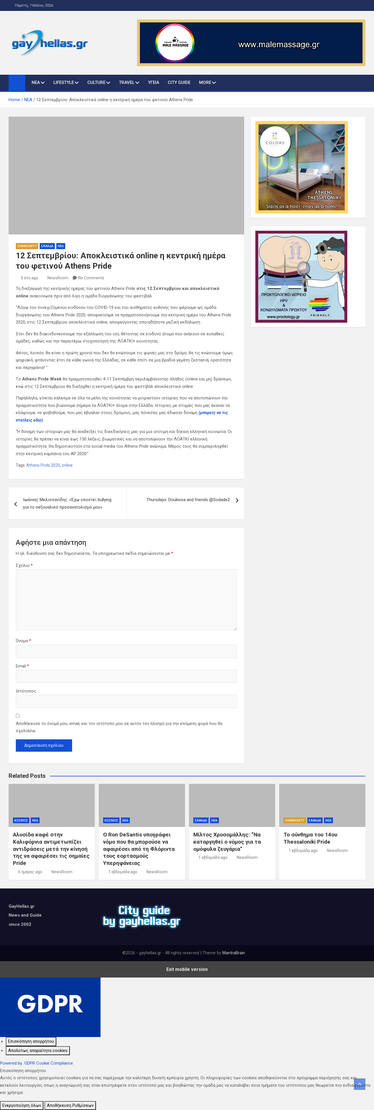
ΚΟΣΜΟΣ (21, 820)
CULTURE (96, 82)
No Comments (91, 278)
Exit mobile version (187, 969)
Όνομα (23, 640)
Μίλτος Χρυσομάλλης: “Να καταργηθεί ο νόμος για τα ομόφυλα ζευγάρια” (227, 841)
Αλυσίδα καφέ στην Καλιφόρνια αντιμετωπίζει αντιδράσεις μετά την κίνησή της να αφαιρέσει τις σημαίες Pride (51, 848)
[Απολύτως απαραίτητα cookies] (38, 1050)
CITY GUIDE (179, 82)
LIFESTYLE (63, 82)
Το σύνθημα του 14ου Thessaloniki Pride (310, 838)
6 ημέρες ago (30, 871)
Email (22, 666)
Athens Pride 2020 (43, 465)
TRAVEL (126, 82)
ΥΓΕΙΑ (153, 82)
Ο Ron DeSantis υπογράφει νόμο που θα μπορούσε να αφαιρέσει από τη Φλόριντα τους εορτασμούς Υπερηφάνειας (139, 848)
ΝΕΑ (36, 82)
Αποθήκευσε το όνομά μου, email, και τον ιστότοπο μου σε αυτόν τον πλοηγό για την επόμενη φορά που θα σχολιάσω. (119, 727)
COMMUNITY (27, 246)
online (67, 465)
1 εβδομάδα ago (122, 871)
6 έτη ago (29, 278)
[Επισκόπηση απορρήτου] (31, 1041)
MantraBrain (233, 952)
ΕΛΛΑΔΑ (47, 246)
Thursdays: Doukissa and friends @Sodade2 (188, 499)
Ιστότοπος (26, 691)
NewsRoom (57, 278)
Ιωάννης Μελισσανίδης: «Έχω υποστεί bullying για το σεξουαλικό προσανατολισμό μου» (67, 503)
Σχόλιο (24, 565)
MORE (205, 82)
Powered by (36, 1063)
